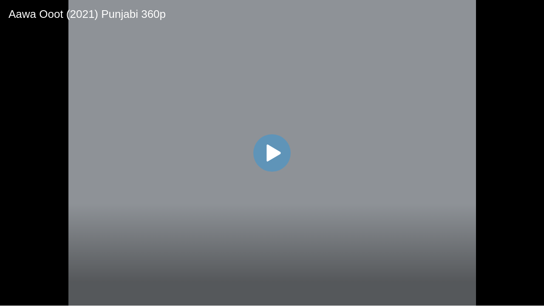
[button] (272, 153)
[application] (272, 153)
